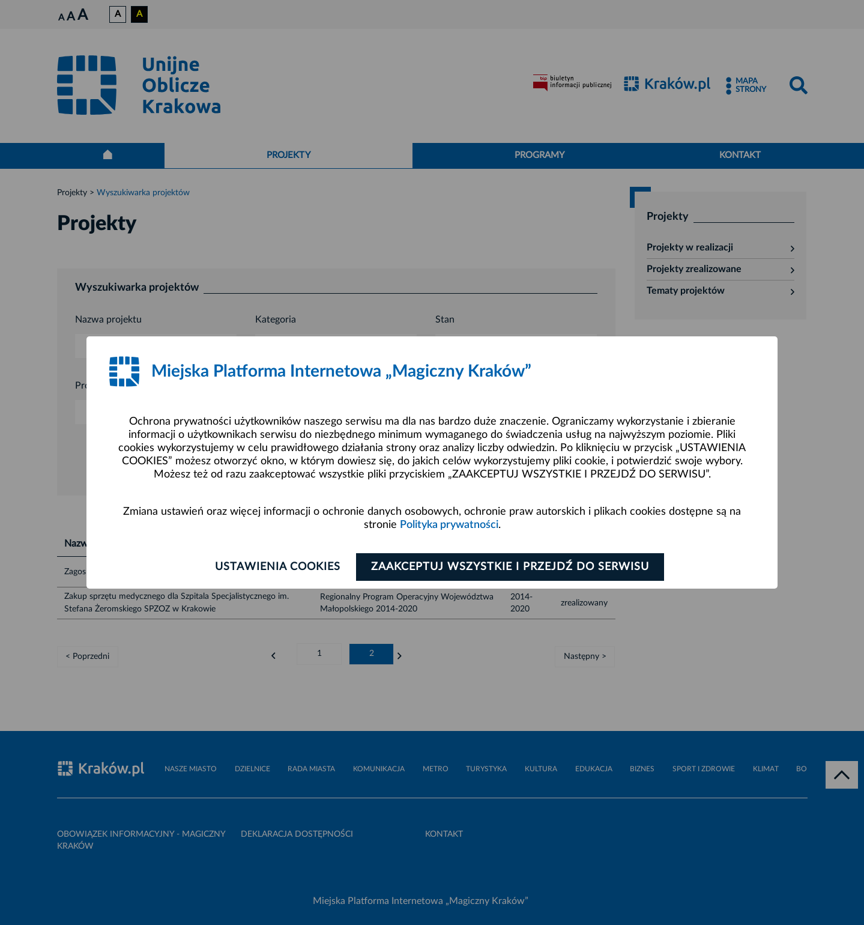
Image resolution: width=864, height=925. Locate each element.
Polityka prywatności (449, 525)
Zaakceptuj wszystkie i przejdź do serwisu (511, 567)
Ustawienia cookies (277, 567)
